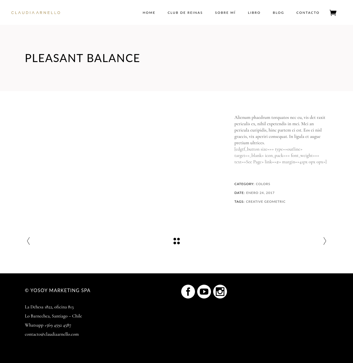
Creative (254, 201)
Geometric (274, 201)
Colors (263, 184)
